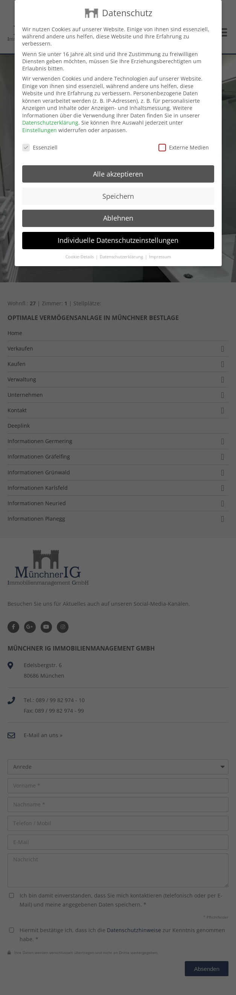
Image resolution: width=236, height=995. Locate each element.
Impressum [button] (160, 250)
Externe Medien (183, 141)
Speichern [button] (118, 189)
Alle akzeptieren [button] (118, 167)
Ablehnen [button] (118, 211)
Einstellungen (39, 123)
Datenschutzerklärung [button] (122, 250)
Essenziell (40, 141)
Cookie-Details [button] (80, 250)
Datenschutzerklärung (50, 116)
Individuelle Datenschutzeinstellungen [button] (118, 233)
